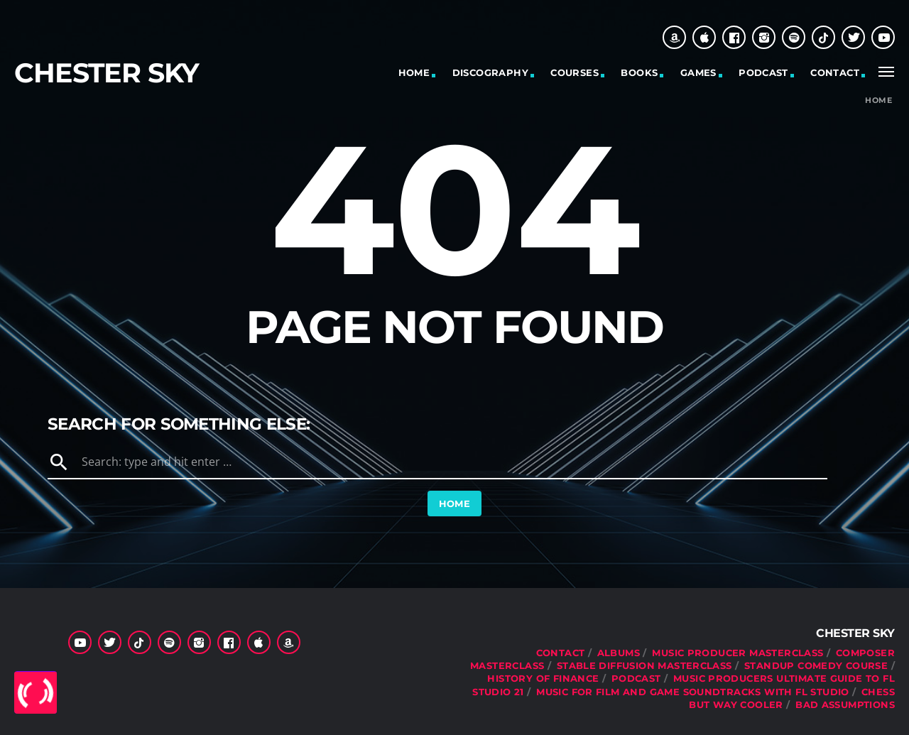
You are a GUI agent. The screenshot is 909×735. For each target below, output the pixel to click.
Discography (490, 72)
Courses (574, 72)
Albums (618, 652)
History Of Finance (543, 678)
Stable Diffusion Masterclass (644, 665)
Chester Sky (106, 72)
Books (639, 72)
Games (698, 72)
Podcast (763, 72)
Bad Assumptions (845, 704)
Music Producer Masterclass (737, 652)
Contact (834, 72)
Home (414, 72)
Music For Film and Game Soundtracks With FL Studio (692, 691)
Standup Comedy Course (816, 665)
